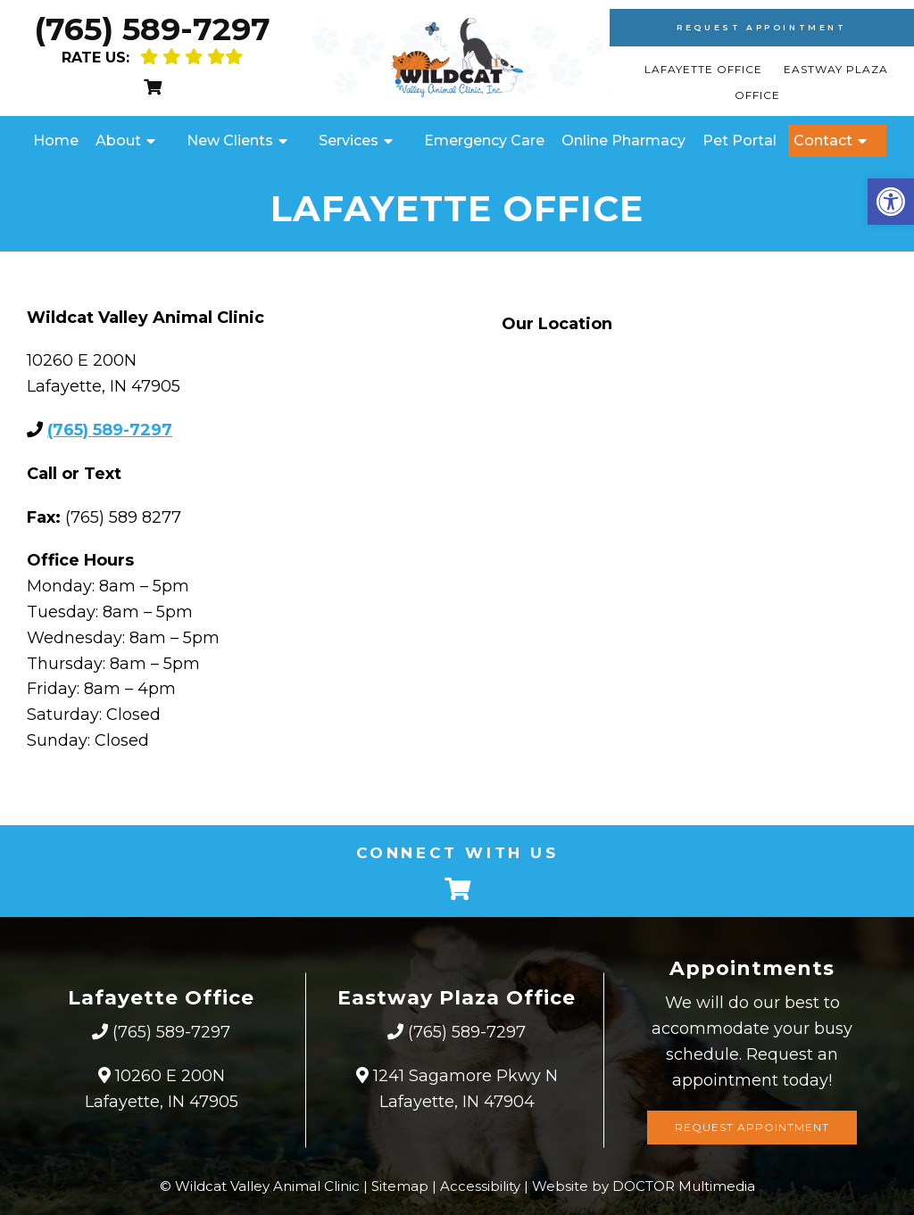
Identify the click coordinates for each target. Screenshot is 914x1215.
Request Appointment (761, 27)
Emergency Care (484, 140)
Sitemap (399, 1186)
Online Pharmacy (623, 140)
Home (56, 140)
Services (348, 140)
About (118, 140)
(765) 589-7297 (152, 29)
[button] (891, 201)
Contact (823, 140)
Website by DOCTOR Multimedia (643, 1186)
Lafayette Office (705, 69)
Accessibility (480, 1186)
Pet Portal (739, 140)
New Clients (230, 140)
